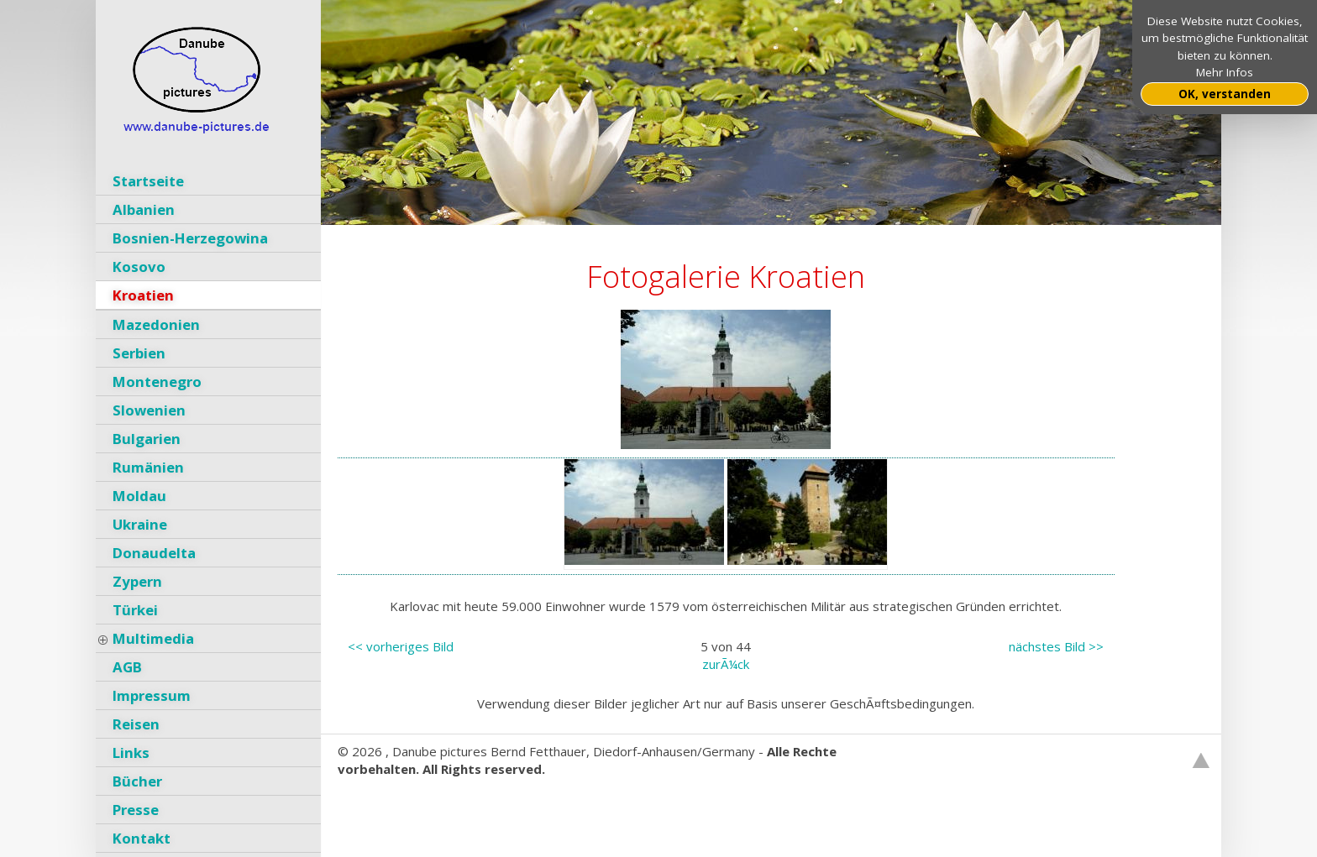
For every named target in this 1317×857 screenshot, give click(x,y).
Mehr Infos (1224, 72)
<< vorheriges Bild (401, 646)
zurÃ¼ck (725, 664)
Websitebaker (378, 804)
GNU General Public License (578, 804)
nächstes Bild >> (1056, 646)
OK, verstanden (1224, 94)
